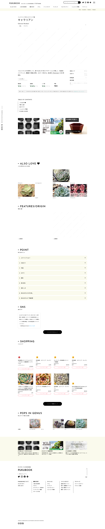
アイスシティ (72, 197)
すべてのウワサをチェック (52, 332)
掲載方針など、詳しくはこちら (79, 91)
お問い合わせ (21, 486)
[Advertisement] (52, 149)
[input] (70, 2)
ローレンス (72, 183)
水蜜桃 (19, 429)
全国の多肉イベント (65, 484)
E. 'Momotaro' (55, 73)
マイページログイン (79, 484)
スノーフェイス (79, 429)
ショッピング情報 (75, 6)
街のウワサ (22, 107)
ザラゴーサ (20, 183)
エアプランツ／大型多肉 (38, 488)
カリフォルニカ (38, 183)
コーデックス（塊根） (38, 490)
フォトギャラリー (65, 6)
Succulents (84, 9)
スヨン (19, 197)
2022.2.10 (31, 325)
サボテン (35, 486)
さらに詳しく (21, 78)
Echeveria (89, 9)
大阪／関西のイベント (65, 488)
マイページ (84, 6)
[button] (79, 2)
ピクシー (54, 197)
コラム (38, 6)
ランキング (55, 6)
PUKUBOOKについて (23, 482)
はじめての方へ (13, 6)
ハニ (65, 429)
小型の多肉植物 (36, 484)
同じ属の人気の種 (23, 111)
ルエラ (36, 197)
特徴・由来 (22, 104)
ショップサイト (25, 369)
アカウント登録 (78, 486)
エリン (42, 429)
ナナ (54, 429)
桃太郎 (54, 183)
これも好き (22, 102)
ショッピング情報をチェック (52, 404)
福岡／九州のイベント (65, 490)
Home (80, 9)
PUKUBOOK (16, 3)
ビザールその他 (36, 491)
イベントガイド (46, 6)
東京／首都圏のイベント (66, 486)
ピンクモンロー (33, 429)
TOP (86, 473)
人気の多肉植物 (23, 6)
